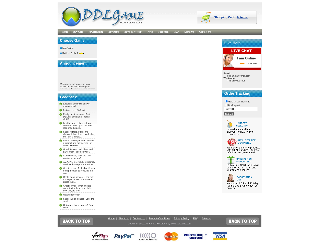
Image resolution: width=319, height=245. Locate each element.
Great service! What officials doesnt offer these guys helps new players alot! (78, 188)
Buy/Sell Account (133, 31)
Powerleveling (95, 31)
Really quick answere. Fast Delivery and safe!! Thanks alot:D (76, 116)
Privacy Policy (181, 218)
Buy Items (113, 31)
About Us (189, 31)
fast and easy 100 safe (74, 110)
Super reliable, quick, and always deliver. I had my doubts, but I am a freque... (79, 134)
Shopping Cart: (231, 17)
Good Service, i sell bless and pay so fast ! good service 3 (78, 150)
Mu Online (68, 48)
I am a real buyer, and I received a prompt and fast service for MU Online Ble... (79, 143)
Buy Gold (78, 31)
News (150, 31)
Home (65, 31)
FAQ (176, 31)
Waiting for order (71, 194)
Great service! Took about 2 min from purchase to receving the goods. (79, 170)
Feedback (163, 31)
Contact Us (205, 31)
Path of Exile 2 (70, 53)
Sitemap (206, 218)
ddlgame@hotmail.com (238, 76)
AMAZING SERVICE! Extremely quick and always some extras (79, 163)
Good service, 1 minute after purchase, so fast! (77, 156)
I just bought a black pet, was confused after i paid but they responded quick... (77, 125)
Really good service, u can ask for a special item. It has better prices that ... (78, 179)
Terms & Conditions (159, 218)
